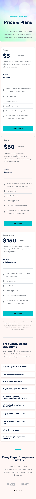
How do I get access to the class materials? (14, 414)
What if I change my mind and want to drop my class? (16, 389)
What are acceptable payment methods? (13, 437)
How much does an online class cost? (14, 422)
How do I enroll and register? (13, 381)
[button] (18, 367)
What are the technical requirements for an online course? (15, 397)
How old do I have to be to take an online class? (15, 367)
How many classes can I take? (13, 375)
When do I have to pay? (11, 430)
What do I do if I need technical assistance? (14, 405)
